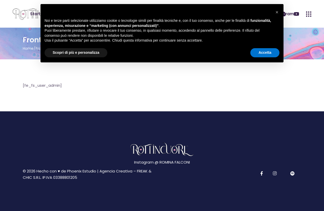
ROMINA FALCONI (174, 162)
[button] (277, 12)
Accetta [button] (264, 52)
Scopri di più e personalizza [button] (76, 52)
